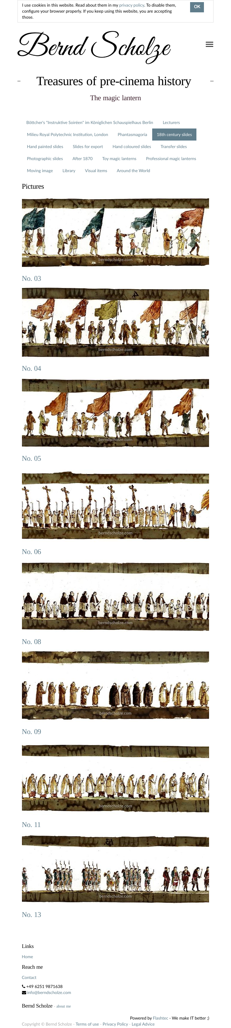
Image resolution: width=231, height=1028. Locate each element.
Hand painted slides (45, 146)
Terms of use (87, 1023)
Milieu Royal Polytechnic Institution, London (67, 134)
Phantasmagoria (132, 134)
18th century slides (174, 134)
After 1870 (82, 158)
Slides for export (88, 146)
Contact (29, 977)
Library (69, 170)
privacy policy (131, 5)
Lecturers (171, 122)
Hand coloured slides (131, 146)
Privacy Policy (115, 1023)
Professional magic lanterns (171, 158)
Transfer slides (174, 146)
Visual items (96, 170)
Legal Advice (143, 1023)
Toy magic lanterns (119, 158)
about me (63, 1006)
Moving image (40, 170)
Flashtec (160, 1017)
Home (27, 956)
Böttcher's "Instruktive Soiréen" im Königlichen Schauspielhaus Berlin (89, 122)
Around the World (133, 170)
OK (197, 7)
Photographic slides (45, 158)
